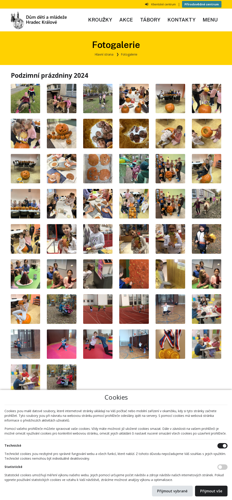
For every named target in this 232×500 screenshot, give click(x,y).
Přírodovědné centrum (201, 4)
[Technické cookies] (222, 445)
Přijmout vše (211, 491)
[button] (210, 19)
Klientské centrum (163, 4)
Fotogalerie (129, 54)
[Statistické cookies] (222, 467)
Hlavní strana (104, 54)
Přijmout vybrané (172, 491)
